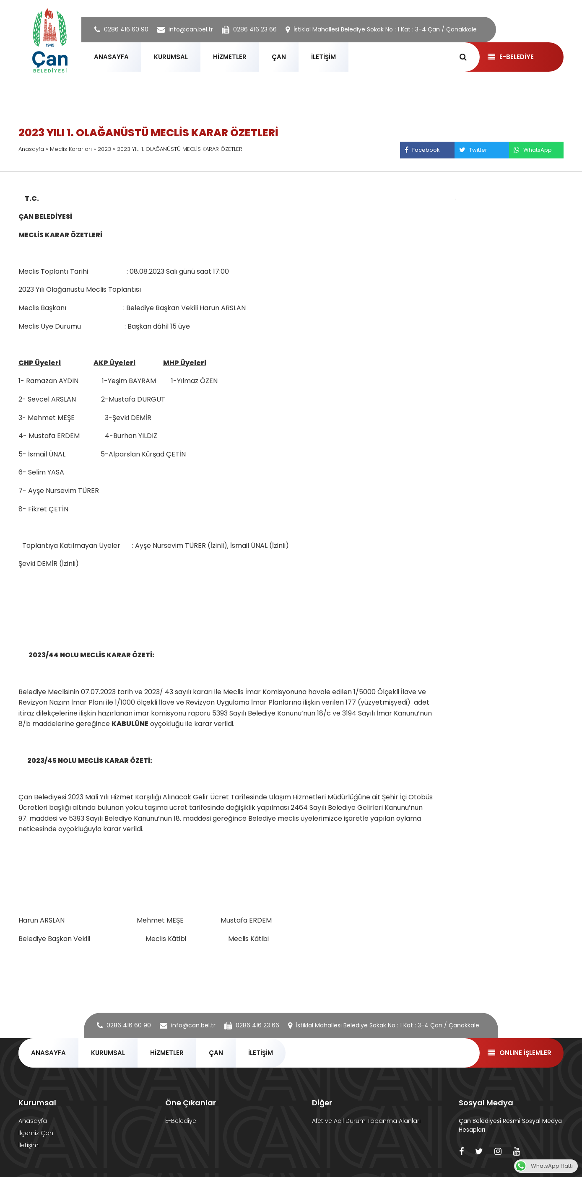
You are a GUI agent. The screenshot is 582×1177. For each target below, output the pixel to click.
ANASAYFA (111, 56)
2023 (104, 149)
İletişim (28, 1145)
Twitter (473, 150)
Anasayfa (31, 149)
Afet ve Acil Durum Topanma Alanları (366, 1121)
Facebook (422, 150)
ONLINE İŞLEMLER (519, 1052)
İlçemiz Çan (35, 1133)
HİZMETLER (230, 56)
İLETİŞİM (323, 56)
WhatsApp (532, 150)
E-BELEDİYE (510, 56)
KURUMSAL (171, 56)
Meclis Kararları (71, 149)
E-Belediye (180, 1121)
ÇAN (279, 56)
